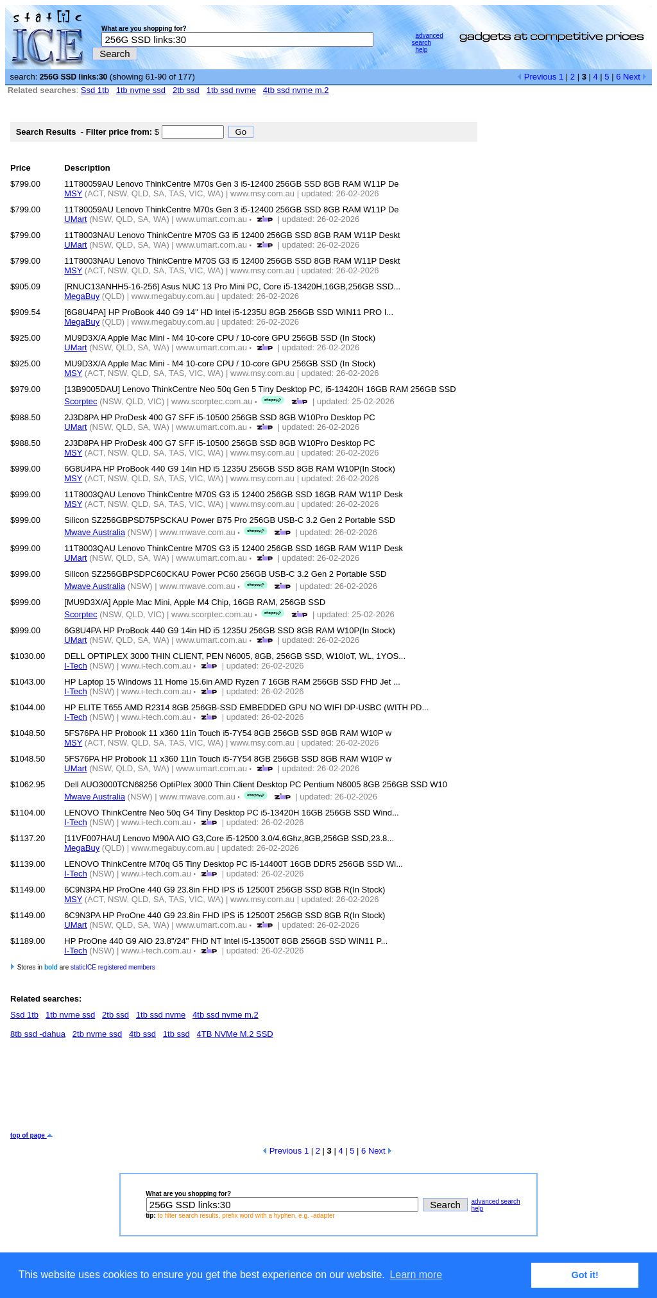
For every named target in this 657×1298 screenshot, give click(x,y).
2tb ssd (186, 90)
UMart (75, 219)
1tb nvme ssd (141, 90)
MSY (73, 193)
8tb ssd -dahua (37, 1034)
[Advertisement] (243, 1090)
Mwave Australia (94, 532)
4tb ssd (142, 1034)
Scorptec (80, 401)
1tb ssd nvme (231, 90)
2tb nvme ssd (97, 1034)
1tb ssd (176, 1034)
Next (635, 76)
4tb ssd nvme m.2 (296, 90)
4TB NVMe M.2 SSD (235, 1034)
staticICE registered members (113, 967)
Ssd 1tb (95, 90)
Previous (536, 76)
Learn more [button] (415, 1274)
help (421, 49)
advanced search (427, 39)
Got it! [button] (585, 1275)
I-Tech (75, 665)
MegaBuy (81, 296)
